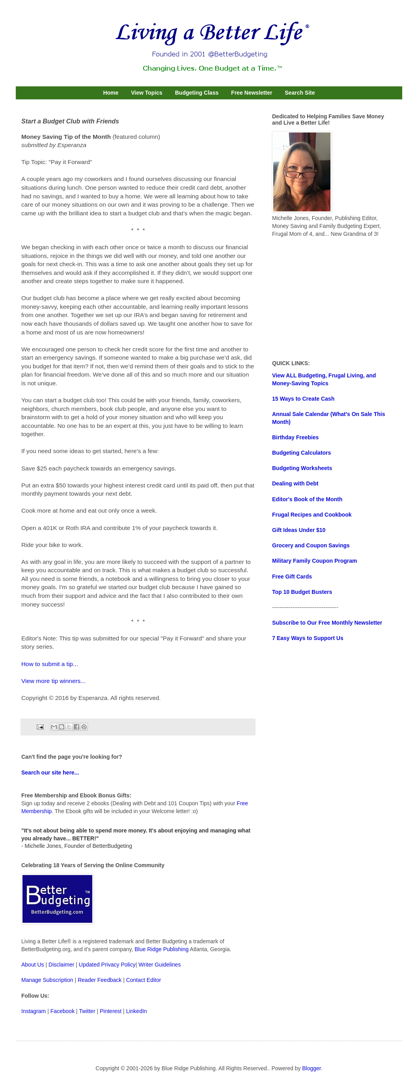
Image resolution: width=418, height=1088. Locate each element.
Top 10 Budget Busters (302, 592)
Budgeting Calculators (301, 453)
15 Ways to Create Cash (303, 399)
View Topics (146, 93)
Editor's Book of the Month (307, 499)
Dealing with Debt (295, 483)
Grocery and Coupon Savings (311, 545)
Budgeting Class (196, 93)
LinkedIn (136, 1011)
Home (110, 93)
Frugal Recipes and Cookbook (311, 514)
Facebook (62, 1011)
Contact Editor (143, 980)
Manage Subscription (47, 980)
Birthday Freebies (295, 437)
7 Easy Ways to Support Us (307, 638)
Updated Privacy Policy (107, 964)
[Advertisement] (331, 299)
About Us (32, 964)
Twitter (87, 1011)
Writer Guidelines (159, 964)
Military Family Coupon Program (314, 561)
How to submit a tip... (49, 664)
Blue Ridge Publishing (161, 949)
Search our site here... (50, 772)
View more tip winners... (53, 680)
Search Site (300, 93)
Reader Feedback (99, 980)
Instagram (33, 1011)
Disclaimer (61, 964)
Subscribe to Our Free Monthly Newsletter (327, 623)
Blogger (311, 1068)
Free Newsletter (251, 93)
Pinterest (110, 1011)
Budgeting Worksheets (302, 468)
